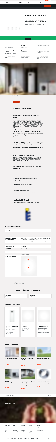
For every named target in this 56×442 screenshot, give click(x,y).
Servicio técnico (21, 2)
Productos (7, 2)
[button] (50, 395)
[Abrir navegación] (2, 2)
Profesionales (42, 2)
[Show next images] (20, 28)
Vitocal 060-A (12, 395)
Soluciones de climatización (14, 2)
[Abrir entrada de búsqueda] (51, 2)
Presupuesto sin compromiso (35, 2)
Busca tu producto (27, 2)
